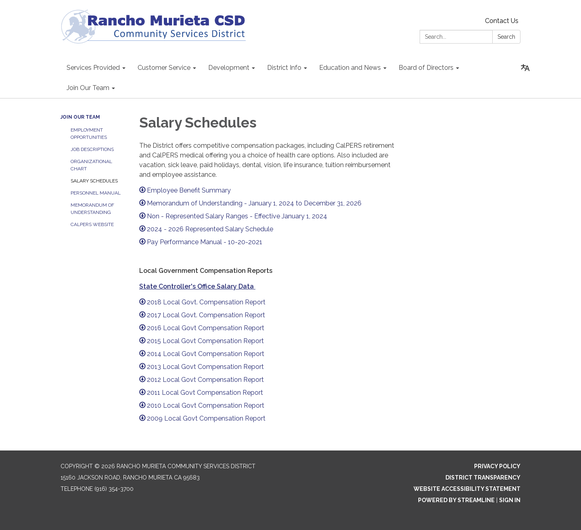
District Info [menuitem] (284, 67)
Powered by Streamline (456, 500)
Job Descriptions (92, 149)
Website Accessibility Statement (467, 489)
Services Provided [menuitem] (93, 67)
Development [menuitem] (228, 67)
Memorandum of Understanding (92, 208)
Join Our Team (80, 117)
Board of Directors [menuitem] (426, 67)
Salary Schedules (94, 181)
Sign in (509, 500)
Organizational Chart (91, 165)
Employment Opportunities (89, 133)
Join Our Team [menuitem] (88, 88)
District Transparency (482, 477)
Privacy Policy (497, 466)
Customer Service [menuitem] (164, 67)
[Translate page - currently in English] (525, 68)
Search (506, 37)
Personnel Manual (96, 193)
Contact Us (501, 21)
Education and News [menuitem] (350, 67)
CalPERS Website (92, 224)
